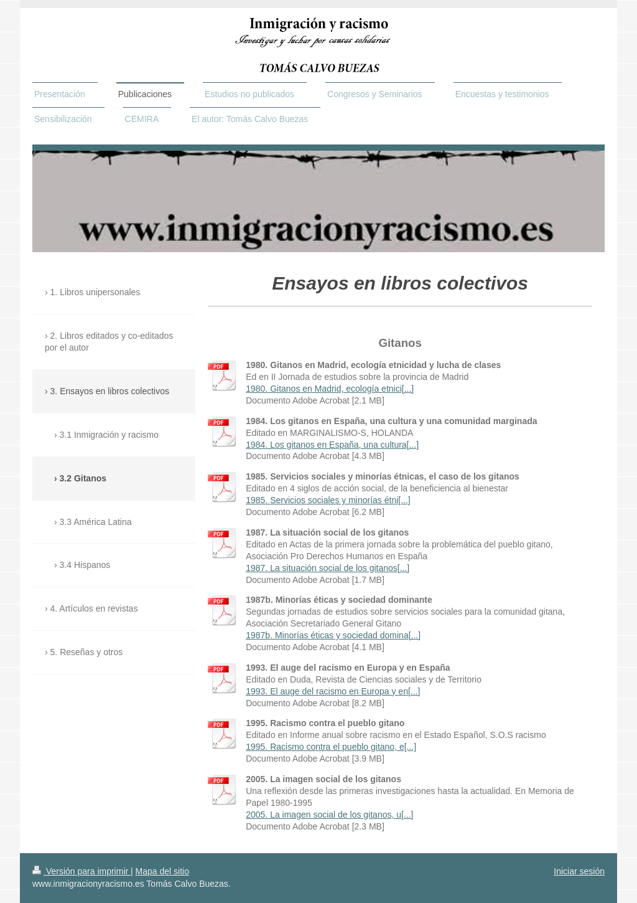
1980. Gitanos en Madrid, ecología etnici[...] (330, 389)
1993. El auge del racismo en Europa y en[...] (333, 691)
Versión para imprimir (81, 871)
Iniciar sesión (579, 871)
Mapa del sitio (162, 871)
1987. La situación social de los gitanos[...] (327, 568)
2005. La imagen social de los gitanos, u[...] (329, 815)
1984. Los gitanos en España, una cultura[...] (332, 445)
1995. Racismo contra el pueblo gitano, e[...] (331, 747)
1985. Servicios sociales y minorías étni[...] (328, 500)
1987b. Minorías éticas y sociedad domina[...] (333, 635)
